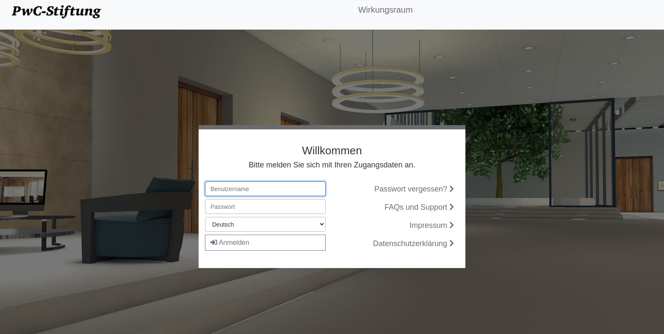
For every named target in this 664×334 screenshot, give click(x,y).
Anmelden (229, 242)
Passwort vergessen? (414, 189)
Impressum (431, 225)
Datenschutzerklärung (413, 243)
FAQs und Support (419, 207)
